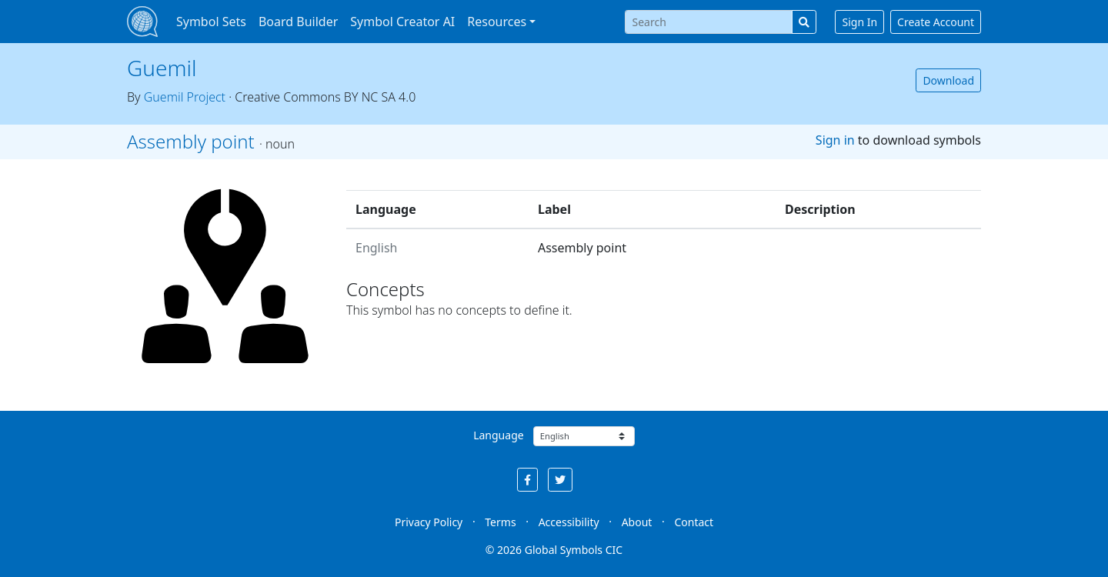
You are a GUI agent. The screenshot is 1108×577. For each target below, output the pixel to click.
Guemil (161, 67)
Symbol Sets (211, 21)
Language (498, 435)
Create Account (935, 22)
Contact (693, 522)
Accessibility (569, 522)
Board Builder (298, 21)
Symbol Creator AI (402, 21)
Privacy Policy (428, 522)
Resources (496, 21)
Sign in (835, 140)
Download (948, 80)
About (637, 522)
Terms (500, 522)
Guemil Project (184, 96)
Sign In (859, 22)
